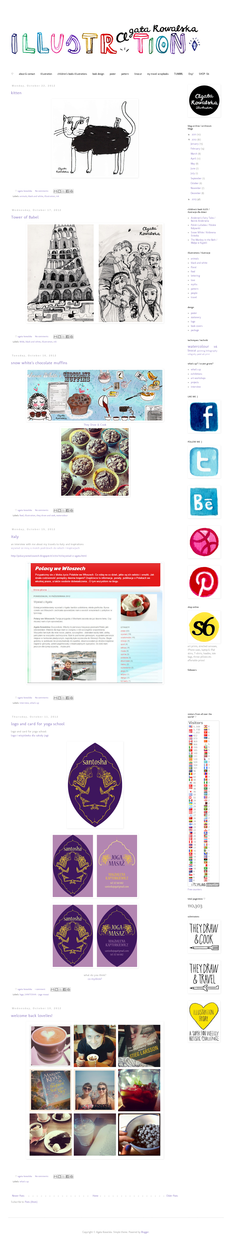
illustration (46, 73)
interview (24, 703)
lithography (211, 350)
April (194, 158)
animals (23, 196)
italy (15, 536)
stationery (196, 317)
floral (194, 267)
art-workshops (198, 378)
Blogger (145, 1232)
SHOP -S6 (204, 73)
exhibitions (196, 373)
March (194, 153)
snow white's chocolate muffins (39, 362)
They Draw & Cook (95, 424)
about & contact (27, 73)
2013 (194, 199)
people (194, 293)
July (193, 173)
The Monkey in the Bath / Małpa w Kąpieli (204, 241)
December (196, 193)
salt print (206, 354)
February (196, 148)
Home (95, 1195)
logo (22, 994)
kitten (16, 92)
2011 (194, 134)
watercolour (62, 515)
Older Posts (172, 1195)
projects (195, 382)
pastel (199, 354)
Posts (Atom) (31, 1201)
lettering (195, 275)
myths (194, 284)
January (195, 143)
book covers (196, 325)
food (22, 515)
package (195, 330)
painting (201, 350)
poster (113, 73)
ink (57, 196)
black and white (35, 196)
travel (194, 297)
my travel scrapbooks (158, 73)
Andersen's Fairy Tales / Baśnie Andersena (203, 219)
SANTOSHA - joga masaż (37, 994)
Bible (22, 341)
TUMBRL (178, 73)
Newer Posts (18, 1195)
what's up (34, 703)
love (193, 280)
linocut (138, 73)
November (196, 188)
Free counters (195, 889)
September (196, 178)
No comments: (42, 191)
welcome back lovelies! (31, 1015)
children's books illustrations (72, 73)
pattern (125, 73)
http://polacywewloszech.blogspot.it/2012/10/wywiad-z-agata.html (49, 555)
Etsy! (191, 73)
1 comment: (40, 989)
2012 (194, 139)
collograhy (192, 354)
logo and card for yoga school (38, 723)
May (193, 163)
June (193, 168)
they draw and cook (45, 515)
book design (98, 73)
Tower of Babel (25, 217)
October (195, 183)
